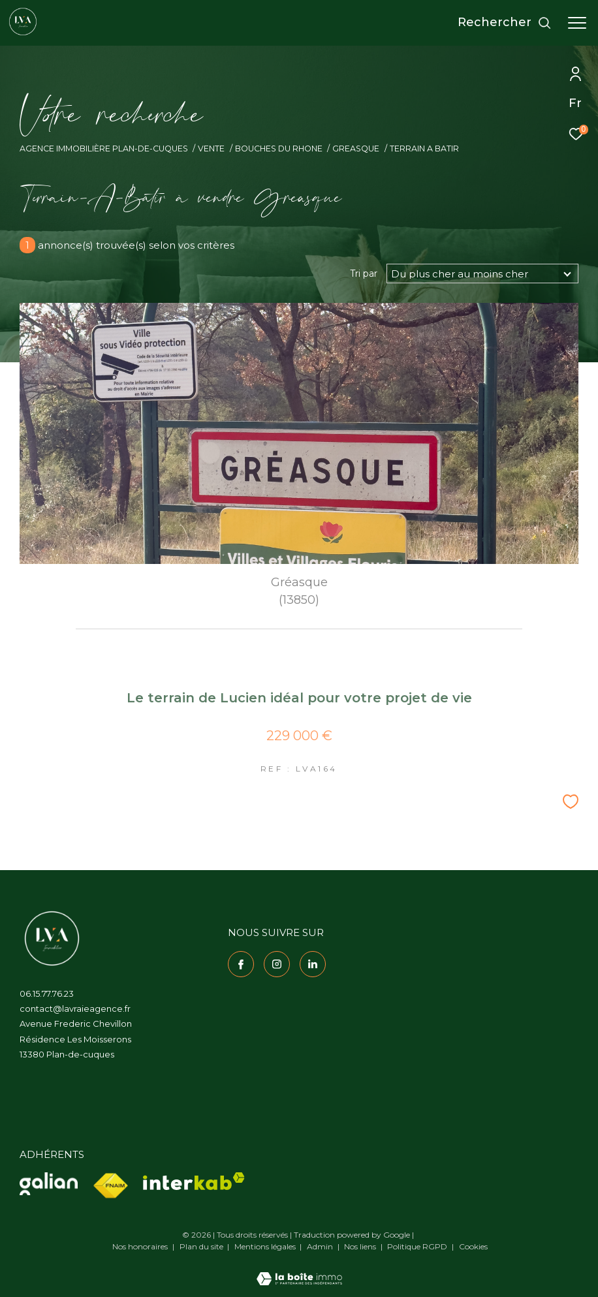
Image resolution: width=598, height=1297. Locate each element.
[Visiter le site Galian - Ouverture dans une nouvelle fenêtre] (49, 1183)
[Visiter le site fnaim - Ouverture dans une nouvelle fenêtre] (110, 1186)
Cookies (473, 1246)
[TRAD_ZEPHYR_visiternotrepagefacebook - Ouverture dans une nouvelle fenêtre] (241, 964)
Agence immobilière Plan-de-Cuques (104, 148)
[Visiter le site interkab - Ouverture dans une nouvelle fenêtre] (194, 1181)
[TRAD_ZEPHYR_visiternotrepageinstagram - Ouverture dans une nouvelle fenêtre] (277, 964)
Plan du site (202, 1246)
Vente (211, 148)
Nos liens (361, 1246)
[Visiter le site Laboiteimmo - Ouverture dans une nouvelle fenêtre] (299, 1270)
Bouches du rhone (279, 148)
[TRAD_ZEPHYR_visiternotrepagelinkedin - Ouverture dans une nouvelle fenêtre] (313, 964)
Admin (321, 1246)
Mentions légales (266, 1246)
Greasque (355, 148)
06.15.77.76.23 (47, 993)
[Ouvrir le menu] (577, 23)
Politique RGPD (417, 1246)
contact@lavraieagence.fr (75, 1008)
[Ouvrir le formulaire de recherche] (505, 23)
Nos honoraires (140, 1246)
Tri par (363, 273)
